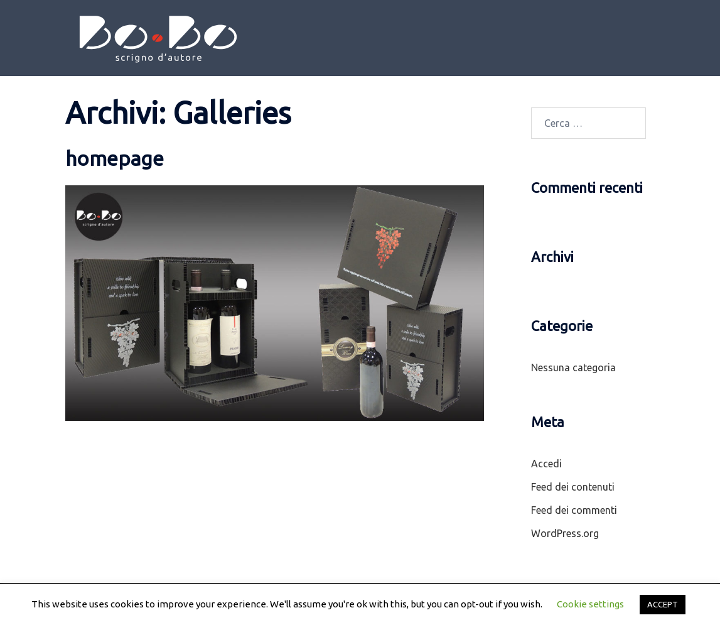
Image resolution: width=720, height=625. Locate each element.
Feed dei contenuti (573, 486)
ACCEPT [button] (662, 604)
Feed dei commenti (574, 510)
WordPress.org (565, 533)
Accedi (546, 463)
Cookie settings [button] (590, 604)
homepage (114, 158)
